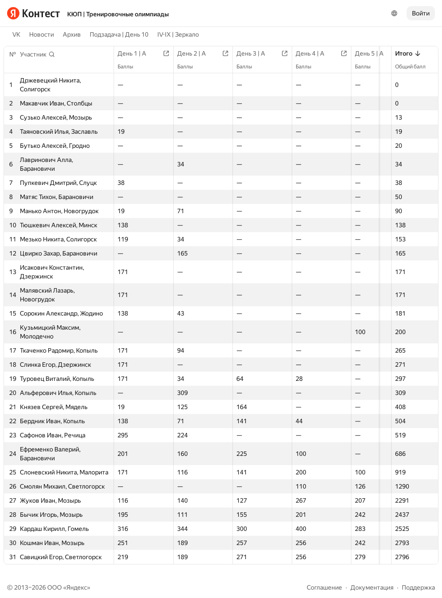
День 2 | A (198, 53)
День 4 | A (322, 53)
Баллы (130, 66)
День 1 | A (136, 53)
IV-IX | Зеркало (178, 34)
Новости (41, 34)
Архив (72, 34)
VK (16, 34)
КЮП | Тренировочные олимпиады (118, 14)
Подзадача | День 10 (119, 34)
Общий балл (414, 66)
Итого (408, 53)
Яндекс (76, 587)
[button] (37, 54)
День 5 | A (384, 53)
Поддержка (418, 587)
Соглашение (324, 587)
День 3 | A (260, 53)
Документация (372, 587)
